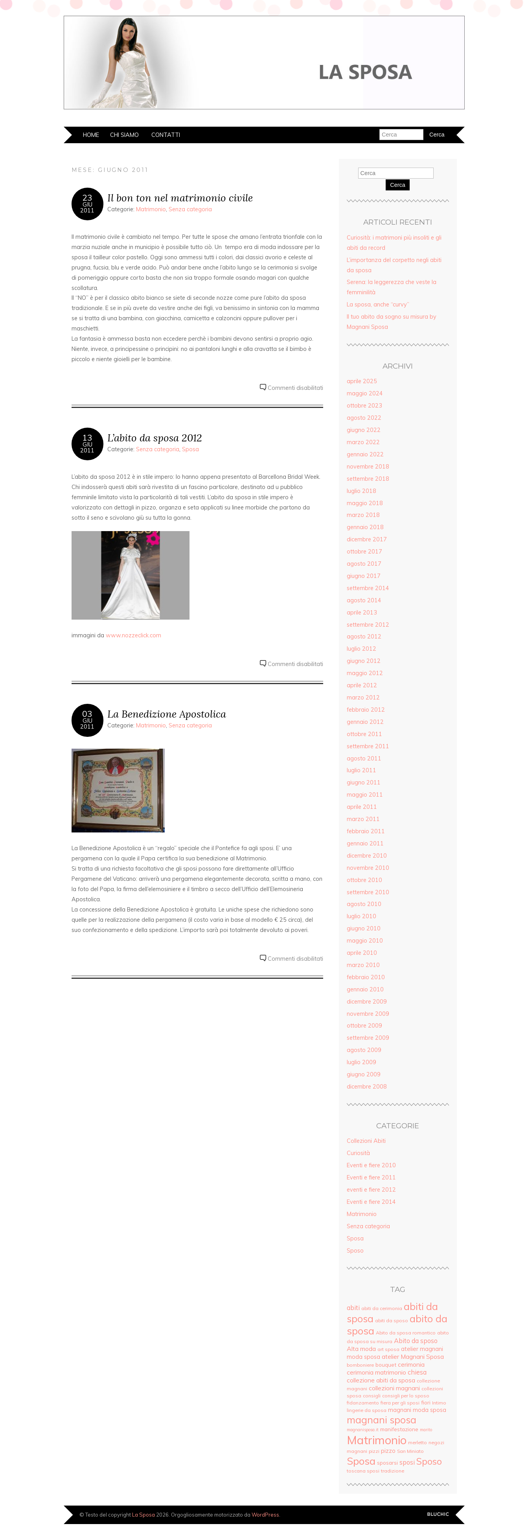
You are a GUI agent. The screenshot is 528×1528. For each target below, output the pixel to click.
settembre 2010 (368, 892)
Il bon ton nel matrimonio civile (180, 197)
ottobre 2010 (364, 880)
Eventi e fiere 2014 (371, 1201)
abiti (353, 1308)
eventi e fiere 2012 (371, 1189)
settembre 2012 (368, 624)
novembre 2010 (368, 867)
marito (426, 1429)
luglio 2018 (361, 491)
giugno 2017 (364, 575)
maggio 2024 (365, 393)
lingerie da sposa (366, 1410)
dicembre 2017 (367, 539)
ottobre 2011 (364, 734)
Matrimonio (151, 209)
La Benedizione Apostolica (166, 713)
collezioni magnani (394, 1388)
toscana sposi (363, 1471)
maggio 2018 (365, 503)
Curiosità (358, 1153)
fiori (425, 1402)
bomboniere (360, 1365)
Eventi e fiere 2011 (371, 1177)
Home (91, 134)
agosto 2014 (364, 600)
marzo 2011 (363, 819)
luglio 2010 (361, 916)
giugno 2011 (364, 782)
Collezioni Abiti (366, 1140)
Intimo (439, 1403)
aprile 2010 (362, 952)
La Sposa (143, 1514)
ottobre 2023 (364, 405)
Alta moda (361, 1349)
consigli (372, 1396)
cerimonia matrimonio (376, 1372)
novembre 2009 (368, 1013)
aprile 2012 (362, 685)
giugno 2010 (364, 928)
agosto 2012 (364, 636)
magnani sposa (381, 1420)
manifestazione (399, 1429)
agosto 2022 (364, 417)
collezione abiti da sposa (381, 1380)
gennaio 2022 (365, 454)
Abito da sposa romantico (406, 1333)
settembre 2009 (368, 1037)
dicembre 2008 (367, 1086)
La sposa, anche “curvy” (378, 304)
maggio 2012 (365, 673)
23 (87, 197)
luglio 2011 (361, 770)
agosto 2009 (364, 1050)
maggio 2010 (365, 940)
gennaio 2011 (365, 843)
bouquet (385, 1364)
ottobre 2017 (364, 551)
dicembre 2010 (367, 855)
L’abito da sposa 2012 (154, 437)
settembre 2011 (368, 746)
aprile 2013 (362, 612)
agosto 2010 (364, 904)
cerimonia (411, 1364)
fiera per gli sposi (400, 1403)
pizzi (374, 1451)
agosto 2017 (364, 563)
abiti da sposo (391, 1320)
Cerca (397, 185)
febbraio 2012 (366, 709)
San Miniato (410, 1451)
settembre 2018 (368, 478)
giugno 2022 (364, 430)
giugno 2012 (364, 660)
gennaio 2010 (365, 989)
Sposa (190, 449)
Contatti (165, 134)
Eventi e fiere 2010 (371, 1165)
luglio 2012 (361, 648)
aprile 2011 (362, 806)
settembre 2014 (368, 588)
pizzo (388, 1450)
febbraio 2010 (366, 977)
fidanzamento (363, 1403)
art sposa (388, 1349)
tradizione (392, 1471)
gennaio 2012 (365, 721)
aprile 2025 (362, 381)
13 (87, 437)
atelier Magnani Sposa (413, 1356)
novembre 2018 (368, 466)
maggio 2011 (365, 794)
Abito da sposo (416, 1341)
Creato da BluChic (438, 1514)
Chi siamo (124, 134)
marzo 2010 (363, 965)
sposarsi (387, 1462)
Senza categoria (190, 209)
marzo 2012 (363, 697)
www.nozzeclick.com (133, 635)
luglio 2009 (361, 1062)
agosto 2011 (364, 758)
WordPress (265, 1514)
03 (87, 714)
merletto (417, 1442)
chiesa (417, 1372)
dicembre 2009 (367, 1001)
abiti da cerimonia (381, 1308)
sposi (407, 1462)
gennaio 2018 (365, 527)
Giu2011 (87, 207)
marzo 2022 (363, 442)
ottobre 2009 (364, 1025)
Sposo (355, 1250)
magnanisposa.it (363, 1429)
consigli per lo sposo (405, 1396)
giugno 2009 (364, 1074)
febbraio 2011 (366, 831)
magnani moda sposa (417, 1410)
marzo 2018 (363, 515)
